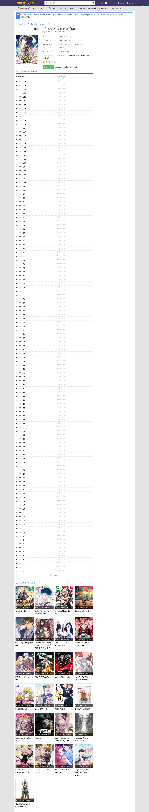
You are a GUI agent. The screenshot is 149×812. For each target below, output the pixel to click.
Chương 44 (20, 400)
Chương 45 (20, 396)
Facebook (116, 8)
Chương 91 (20, 217)
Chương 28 (20, 462)
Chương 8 (20, 540)
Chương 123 (21, 93)
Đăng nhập (122, 3)
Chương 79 (20, 264)
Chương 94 (20, 206)
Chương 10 (20, 532)
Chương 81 (20, 256)
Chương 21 (20, 489)
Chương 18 (20, 501)
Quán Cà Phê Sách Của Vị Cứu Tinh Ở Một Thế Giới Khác (43, 645)
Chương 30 (20, 454)
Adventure (78, 44)
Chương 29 (20, 458)
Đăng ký (130, 3)
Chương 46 (20, 392)
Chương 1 (20, 567)
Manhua (62, 44)
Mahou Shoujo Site (63, 677)
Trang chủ (23, 8)
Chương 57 (20, 350)
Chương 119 (21, 109)
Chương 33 (20, 443)
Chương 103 (21, 171)
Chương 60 (20, 338)
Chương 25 (20, 474)
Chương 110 (21, 144)
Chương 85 (20, 241)
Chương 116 (21, 120)
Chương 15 (20, 513)
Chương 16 (20, 509)
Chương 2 (20, 563)
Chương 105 (21, 163)
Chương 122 (21, 97)
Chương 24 (20, 478)
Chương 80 (20, 260)
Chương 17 (20, 505)
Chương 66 (20, 315)
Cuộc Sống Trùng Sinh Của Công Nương (82, 771)
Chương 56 (20, 353)
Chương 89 (20, 225)
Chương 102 (21, 175)
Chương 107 (21, 155)
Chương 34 (20, 439)
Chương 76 (20, 276)
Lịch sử (57, 8)
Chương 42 (20, 408)
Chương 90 (20, 221)
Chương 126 (21, 81)
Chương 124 (21, 89)
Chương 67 (20, 311)
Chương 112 (21, 136)
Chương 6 (20, 548)
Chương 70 (20, 299)
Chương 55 (20, 357)
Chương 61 (20, 334)
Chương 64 (20, 322)
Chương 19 (20, 497)
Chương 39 (20, 419)
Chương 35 (20, 435)
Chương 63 (20, 326)
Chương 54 (20, 361)
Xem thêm (54, 575)
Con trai (103, 8)
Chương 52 (20, 369)
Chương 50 (20, 377)
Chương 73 (20, 287)
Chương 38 (20, 423)
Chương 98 (20, 190)
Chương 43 (20, 404)
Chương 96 (20, 198)
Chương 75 (20, 280)
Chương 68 (20, 307)
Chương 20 (20, 493)
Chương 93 (20, 210)
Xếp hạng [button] (80, 8)
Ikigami (38, 737)
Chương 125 (21, 85)
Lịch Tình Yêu (41, 708)
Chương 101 (21, 179)
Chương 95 (20, 202)
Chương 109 (21, 147)
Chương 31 (20, 451)
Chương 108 (21, 151)
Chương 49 (20, 381)
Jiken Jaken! (60, 708)
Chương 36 (20, 431)
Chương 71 (20, 295)
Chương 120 (21, 105)
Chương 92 (20, 213)
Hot (35, 8)
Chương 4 (20, 556)
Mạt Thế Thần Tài (42, 677)
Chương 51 (20, 373)
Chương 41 (20, 412)
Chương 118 (21, 112)
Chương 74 (20, 283)
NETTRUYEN (25, 15)
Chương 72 (20, 291)
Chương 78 (20, 268)
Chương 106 (21, 159)
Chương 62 (20, 330)
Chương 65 (20, 318)
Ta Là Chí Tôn (21, 611)
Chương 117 (21, 116)
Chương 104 (21, 167)
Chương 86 (20, 237)
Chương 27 (20, 466)
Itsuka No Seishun (82, 708)
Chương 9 (20, 536)
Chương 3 (20, 559)
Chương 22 (20, 486)
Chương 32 (20, 447)
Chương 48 (20, 385)
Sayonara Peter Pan (83, 611)
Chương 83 (20, 248)
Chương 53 (20, 365)
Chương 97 (20, 194)
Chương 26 (20, 470)
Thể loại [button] (68, 8)
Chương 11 (20, 528)
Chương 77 (20, 272)
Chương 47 (20, 388)
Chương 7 (20, 544)
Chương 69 (20, 303)
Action (70, 44)
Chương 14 (20, 517)
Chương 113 (21, 132)
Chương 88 (20, 229)
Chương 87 (20, 233)
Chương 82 (20, 252)
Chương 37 (20, 427)
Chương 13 (20, 521)
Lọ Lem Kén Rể (22, 708)
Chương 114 (21, 128)
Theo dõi (46, 8)
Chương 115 (21, 124)
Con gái (92, 8)
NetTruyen (63, 48)
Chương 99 (20, 186)
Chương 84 (20, 245)
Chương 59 (20, 342)
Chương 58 (20, 346)
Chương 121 (21, 101)
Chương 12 (20, 524)
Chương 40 (20, 416)
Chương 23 (20, 482)
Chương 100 (21, 182)
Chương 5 (20, 552)
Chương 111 (21, 140)
